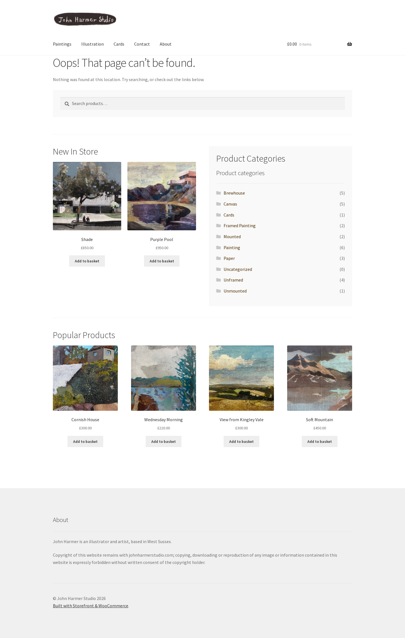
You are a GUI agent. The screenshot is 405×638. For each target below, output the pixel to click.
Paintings (62, 44)
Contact (142, 44)
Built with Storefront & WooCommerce (90, 605)
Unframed (233, 280)
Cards (119, 44)
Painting (232, 247)
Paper (229, 258)
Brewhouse (234, 193)
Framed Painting (240, 225)
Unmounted (235, 291)
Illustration (92, 44)
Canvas (230, 204)
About (166, 44)
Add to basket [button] (87, 261)
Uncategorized (238, 269)
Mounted (232, 236)
